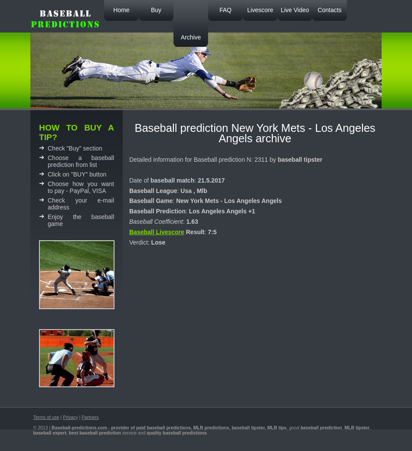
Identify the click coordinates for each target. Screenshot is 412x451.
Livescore (260, 10)
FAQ (225, 10)
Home (121, 10)
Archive (191, 37)
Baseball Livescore (156, 232)
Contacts (329, 10)
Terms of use (46, 417)
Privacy (70, 417)
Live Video (295, 10)
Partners (90, 417)
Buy (156, 10)
